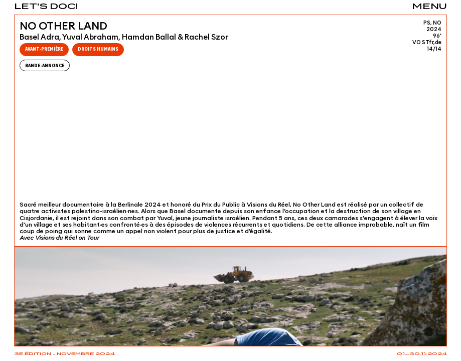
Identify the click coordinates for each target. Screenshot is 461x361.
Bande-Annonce (44, 65)
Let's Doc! (46, 7)
